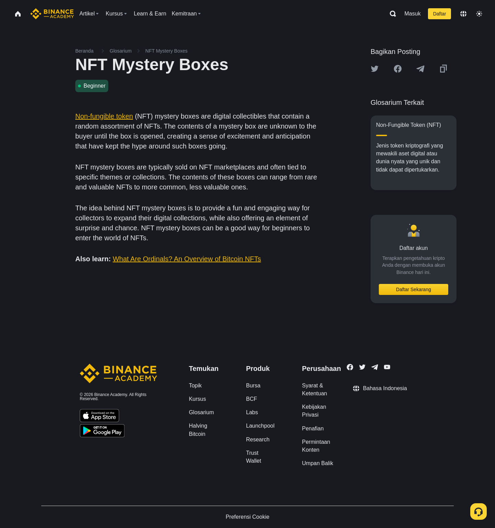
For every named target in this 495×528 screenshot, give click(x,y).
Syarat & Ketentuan (314, 389)
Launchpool (260, 426)
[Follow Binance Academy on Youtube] (387, 367)
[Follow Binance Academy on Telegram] (374, 367)
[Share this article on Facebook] (398, 69)
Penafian (313, 428)
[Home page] (52, 13)
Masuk (413, 13)
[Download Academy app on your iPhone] (99, 416)
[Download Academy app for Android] (102, 431)
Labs (252, 412)
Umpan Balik (317, 463)
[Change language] (463, 14)
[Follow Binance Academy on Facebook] (349, 367)
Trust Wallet (253, 457)
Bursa (253, 385)
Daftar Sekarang (413, 289)
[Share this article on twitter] (375, 69)
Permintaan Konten (316, 446)
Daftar (439, 13)
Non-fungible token (104, 116)
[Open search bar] (391, 14)
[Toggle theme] (479, 14)
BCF (251, 399)
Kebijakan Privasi (314, 411)
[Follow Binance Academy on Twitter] (362, 367)
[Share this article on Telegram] (420, 69)
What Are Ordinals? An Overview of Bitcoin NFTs (187, 259)
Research (258, 439)
